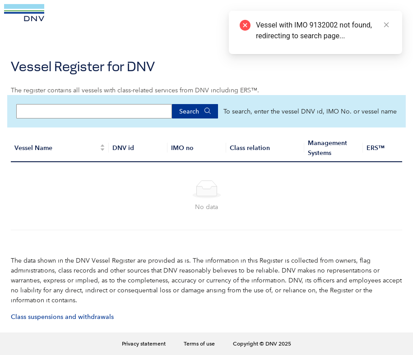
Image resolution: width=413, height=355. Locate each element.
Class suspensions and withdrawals (62, 317)
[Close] (386, 25)
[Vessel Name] (60, 148)
